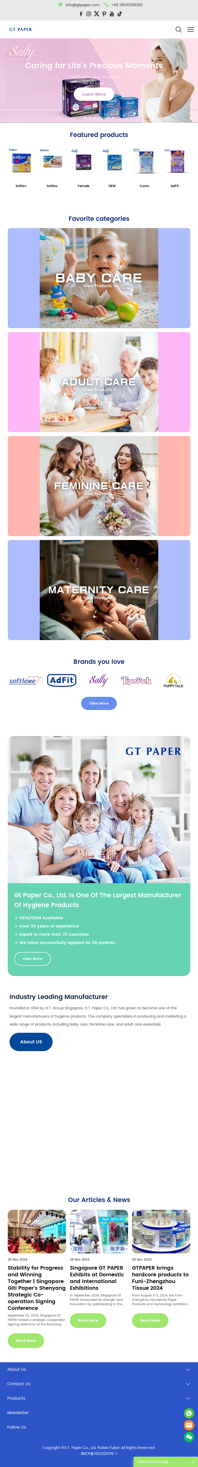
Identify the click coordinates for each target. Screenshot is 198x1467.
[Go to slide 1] (85, 118)
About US (31, 1042)
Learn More (94, 94)
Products (16, 1398)
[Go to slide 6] (108, 118)
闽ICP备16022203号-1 (99, 1454)
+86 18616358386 (127, 5)
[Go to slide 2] (89, 118)
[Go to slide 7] (113, 118)
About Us (16, 1369)
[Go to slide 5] (103, 118)
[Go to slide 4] (99, 118)
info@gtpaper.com (83, 5)
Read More (26, 1341)
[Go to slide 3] (94, 118)
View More (99, 703)
